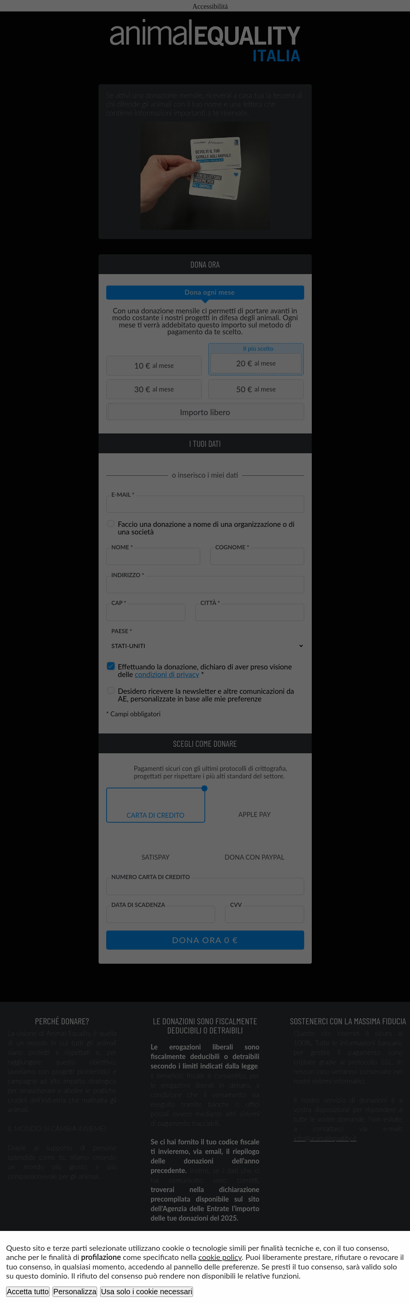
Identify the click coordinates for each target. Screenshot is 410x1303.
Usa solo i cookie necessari (146, 1291)
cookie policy (220, 1256)
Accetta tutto (28, 1291)
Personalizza (74, 1291)
